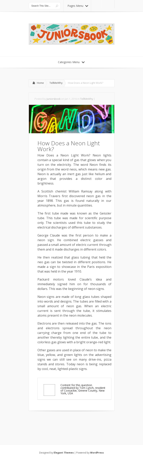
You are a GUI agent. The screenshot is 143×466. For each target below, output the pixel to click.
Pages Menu (78, 6)
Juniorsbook (53, 99)
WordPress (97, 452)
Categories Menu (71, 62)
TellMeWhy (56, 83)
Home (40, 83)
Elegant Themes (64, 452)
